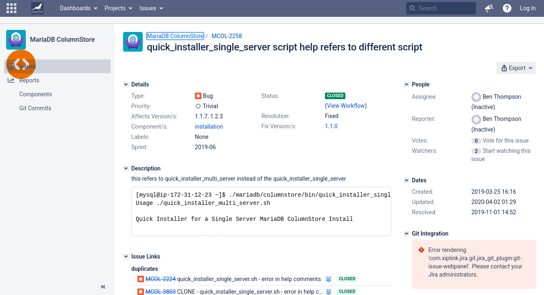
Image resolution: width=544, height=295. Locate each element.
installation (209, 126)
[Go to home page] (37, 8)
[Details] (126, 84)
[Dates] (406, 180)
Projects (115, 8)
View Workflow (346, 105)
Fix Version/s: (278, 126)
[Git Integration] (406, 233)
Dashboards (75, 8)
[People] (406, 84)
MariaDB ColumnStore (62, 39)
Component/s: (149, 126)
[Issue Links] (126, 260)
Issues (147, 8)
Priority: (141, 106)
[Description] (126, 168)
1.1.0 (331, 126)
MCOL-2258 (227, 36)
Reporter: (423, 119)
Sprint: (139, 147)
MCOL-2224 (160, 282)
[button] (11, 8)
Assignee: (424, 96)
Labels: (140, 137)
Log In (528, 8)
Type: (138, 96)
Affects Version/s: (154, 116)
